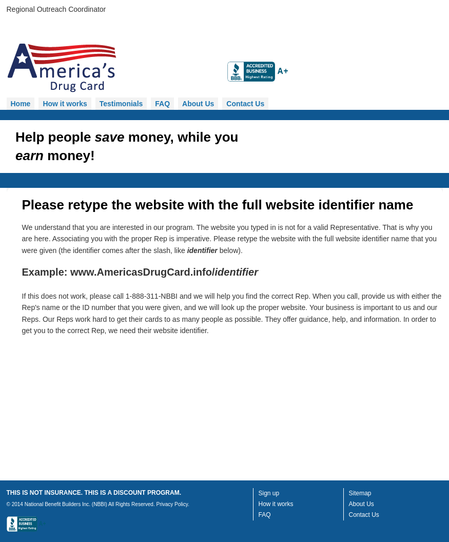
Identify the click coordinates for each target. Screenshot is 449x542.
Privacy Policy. (172, 504)
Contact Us (245, 104)
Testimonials (121, 104)
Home (21, 104)
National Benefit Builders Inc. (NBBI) (66, 504)
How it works (65, 104)
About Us (198, 104)
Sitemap (360, 493)
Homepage (112, 69)
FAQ (162, 104)
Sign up (269, 493)
